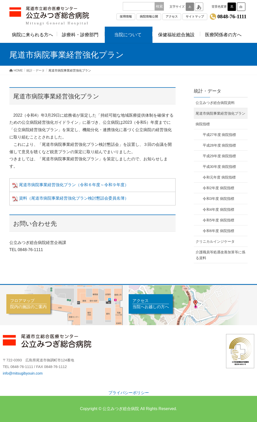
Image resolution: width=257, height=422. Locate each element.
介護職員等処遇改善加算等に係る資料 (220, 255)
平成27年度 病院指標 (219, 135)
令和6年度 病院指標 (218, 231)
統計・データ (207, 91)
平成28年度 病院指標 (219, 145)
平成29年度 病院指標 (219, 156)
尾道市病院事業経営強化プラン (220, 113)
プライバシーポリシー (128, 393)
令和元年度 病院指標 (219, 177)
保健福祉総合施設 (176, 34)
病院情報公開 (149, 16)
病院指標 (203, 124)
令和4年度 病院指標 (218, 209)
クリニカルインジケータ (215, 241)
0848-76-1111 (232, 16)
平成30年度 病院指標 (219, 167)
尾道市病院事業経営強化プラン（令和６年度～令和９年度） (70, 185)
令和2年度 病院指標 (218, 188)
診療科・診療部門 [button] (81, 34)
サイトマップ (195, 16)
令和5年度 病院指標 (218, 220)
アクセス (172, 16)
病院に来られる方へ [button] (33, 34)
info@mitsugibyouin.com (23, 373)
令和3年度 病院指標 (218, 199)
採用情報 (126, 16)
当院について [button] (128, 34)
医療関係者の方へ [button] (224, 34)
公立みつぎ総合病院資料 (215, 103)
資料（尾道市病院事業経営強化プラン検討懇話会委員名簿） (70, 198)
